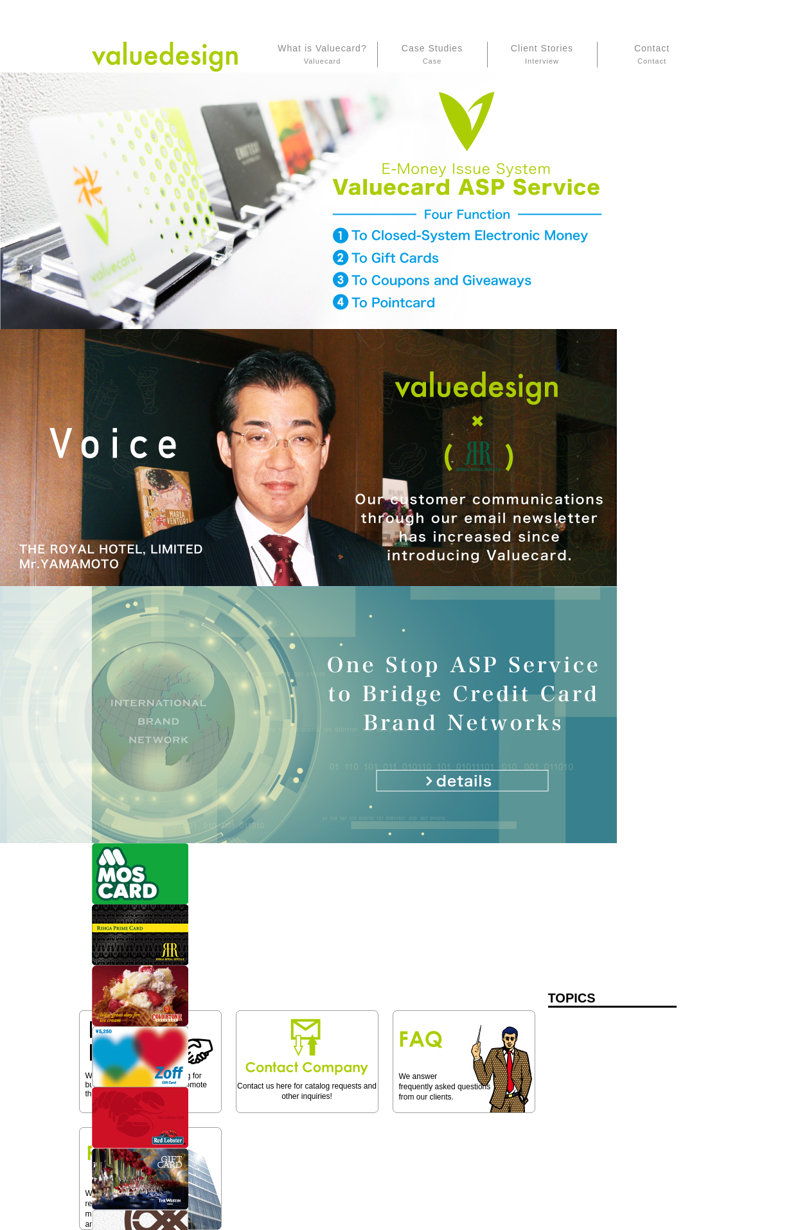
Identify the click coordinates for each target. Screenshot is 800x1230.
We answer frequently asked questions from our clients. (445, 1086)
